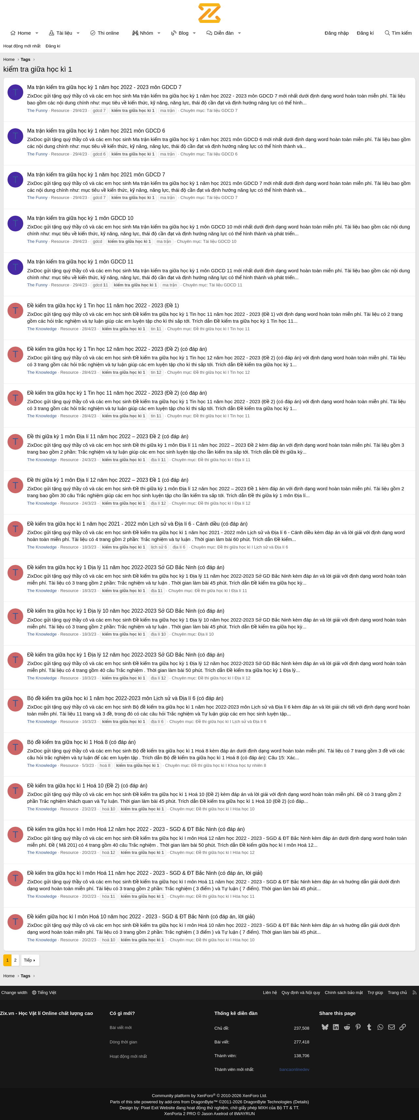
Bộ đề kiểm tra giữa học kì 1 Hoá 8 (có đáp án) (81, 742)
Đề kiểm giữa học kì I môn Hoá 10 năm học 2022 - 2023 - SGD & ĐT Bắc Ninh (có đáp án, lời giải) (141, 916)
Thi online (108, 33)
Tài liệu (64, 33)
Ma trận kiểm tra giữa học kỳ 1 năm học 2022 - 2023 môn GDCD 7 (104, 87)
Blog (184, 33)
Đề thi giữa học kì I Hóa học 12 (225, 852)
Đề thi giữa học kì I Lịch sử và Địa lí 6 (252, 547)
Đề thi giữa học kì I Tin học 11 (221, 328)
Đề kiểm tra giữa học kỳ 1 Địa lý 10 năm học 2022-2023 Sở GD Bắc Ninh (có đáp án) (125, 611)
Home (24, 33)
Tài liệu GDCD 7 (222, 110)
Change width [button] (19, 992)
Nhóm (146, 33)
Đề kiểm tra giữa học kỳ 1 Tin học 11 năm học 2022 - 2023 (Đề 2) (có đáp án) (117, 393)
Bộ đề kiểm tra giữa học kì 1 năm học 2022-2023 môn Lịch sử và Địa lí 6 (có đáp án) (125, 698)
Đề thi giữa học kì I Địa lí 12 (224, 503)
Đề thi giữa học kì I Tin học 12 (221, 372)
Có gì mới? (124, 1013)
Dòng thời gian (126, 1036)
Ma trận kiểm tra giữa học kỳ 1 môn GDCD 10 (80, 218)
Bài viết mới (123, 1024)
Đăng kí (53, 46)
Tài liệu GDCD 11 (225, 284)
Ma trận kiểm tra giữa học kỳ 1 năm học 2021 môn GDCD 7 (96, 174)
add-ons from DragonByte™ (192, 1101)
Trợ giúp (370, 992)
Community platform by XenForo (209, 1095)
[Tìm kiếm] (398, 33)
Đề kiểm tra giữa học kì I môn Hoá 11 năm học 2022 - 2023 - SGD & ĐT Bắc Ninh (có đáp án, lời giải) (145, 873)
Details (294, 1101)
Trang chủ (392, 992)
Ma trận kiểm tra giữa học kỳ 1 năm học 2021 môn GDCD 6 (96, 131)
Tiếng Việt (49, 992)
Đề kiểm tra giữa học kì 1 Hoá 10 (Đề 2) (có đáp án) (87, 785)
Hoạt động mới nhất (22, 46)
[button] (37, 33)
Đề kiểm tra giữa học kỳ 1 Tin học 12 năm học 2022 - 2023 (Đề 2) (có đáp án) (117, 349)
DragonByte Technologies (263, 1101)
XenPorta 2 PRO (182, 1112)
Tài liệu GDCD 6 (222, 154)
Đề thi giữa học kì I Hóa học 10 (225, 808)
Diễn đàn (224, 33)
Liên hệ (265, 992)
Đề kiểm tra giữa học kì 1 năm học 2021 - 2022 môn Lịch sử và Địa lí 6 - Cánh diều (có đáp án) (137, 524)
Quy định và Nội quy (296, 992)
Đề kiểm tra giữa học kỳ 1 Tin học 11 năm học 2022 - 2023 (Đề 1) (103, 305)
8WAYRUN (241, 1112)
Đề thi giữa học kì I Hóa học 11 (225, 896)
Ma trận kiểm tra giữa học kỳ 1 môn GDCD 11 (80, 261)
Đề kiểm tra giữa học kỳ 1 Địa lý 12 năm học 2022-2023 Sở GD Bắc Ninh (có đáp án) (125, 655)
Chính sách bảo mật (339, 992)
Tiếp (28, 960)
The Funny (37, 110)
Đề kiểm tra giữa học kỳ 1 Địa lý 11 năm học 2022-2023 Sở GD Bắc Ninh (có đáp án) (125, 567)
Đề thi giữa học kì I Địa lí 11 (224, 459)
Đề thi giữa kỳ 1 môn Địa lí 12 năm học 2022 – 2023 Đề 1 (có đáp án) (108, 480)
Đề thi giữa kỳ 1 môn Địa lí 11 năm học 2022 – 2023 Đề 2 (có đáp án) (108, 436)
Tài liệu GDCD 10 (219, 241)
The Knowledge (42, 328)
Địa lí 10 (206, 634)
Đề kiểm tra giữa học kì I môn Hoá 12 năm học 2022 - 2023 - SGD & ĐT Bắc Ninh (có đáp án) (136, 829)
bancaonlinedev (292, 1069)
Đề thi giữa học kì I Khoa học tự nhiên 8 (228, 765)
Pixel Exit (154, 1106)
